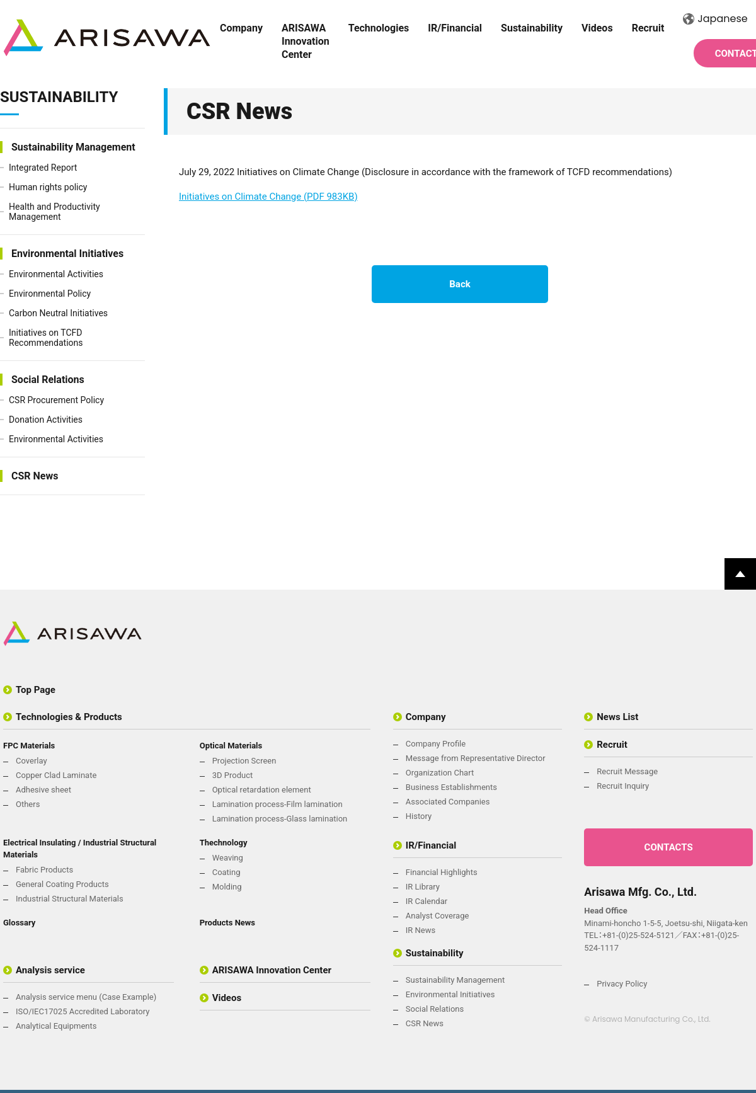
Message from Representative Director (476, 758)
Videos (597, 28)
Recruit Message (627, 771)
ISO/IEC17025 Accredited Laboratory (82, 1011)
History (419, 816)
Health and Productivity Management (54, 212)
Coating (226, 872)
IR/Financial (455, 28)
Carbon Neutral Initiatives (58, 313)
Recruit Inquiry (623, 786)
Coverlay (31, 760)
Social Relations (47, 380)
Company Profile (436, 743)
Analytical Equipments (56, 1026)
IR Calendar (426, 901)
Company (241, 28)
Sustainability (532, 28)
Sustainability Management (73, 147)
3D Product (232, 775)
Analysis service (50, 970)
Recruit (648, 28)
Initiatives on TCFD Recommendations (46, 338)
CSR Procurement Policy (56, 400)
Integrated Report (43, 168)
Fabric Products (44, 869)
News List (617, 717)
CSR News (34, 476)
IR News (420, 930)
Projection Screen (244, 760)
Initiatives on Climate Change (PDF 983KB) (268, 196)
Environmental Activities (56, 274)
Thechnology (224, 842)
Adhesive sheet (43, 789)
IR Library (423, 886)
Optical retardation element (261, 789)
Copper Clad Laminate (56, 775)
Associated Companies (448, 801)
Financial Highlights (442, 872)
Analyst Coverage (437, 915)
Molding (227, 886)
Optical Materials (231, 745)
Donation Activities (46, 420)
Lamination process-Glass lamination (280, 818)
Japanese (715, 18)
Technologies (379, 28)
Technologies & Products (69, 717)
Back (459, 284)
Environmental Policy (50, 294)
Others (28, 804)
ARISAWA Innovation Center (305, 41)
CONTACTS (668, 847)
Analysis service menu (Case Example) (86, 997)
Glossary (19, 922)
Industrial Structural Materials (69, 898)
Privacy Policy (622, 983)
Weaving (227, 857)
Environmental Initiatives (67, 254)
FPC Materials (29, 745)
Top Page (35, 689)
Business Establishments (451, 787)
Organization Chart (440, 772)
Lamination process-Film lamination (277, 804)
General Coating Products (62, 884)
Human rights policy (48, 187)
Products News (227, 922)
